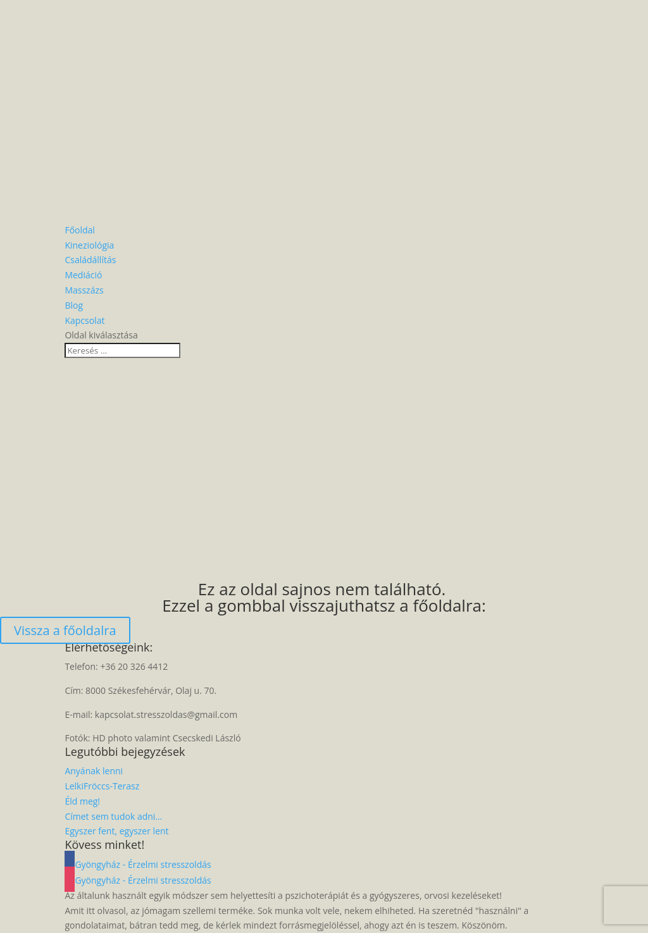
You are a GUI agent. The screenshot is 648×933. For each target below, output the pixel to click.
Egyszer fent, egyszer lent (116, 831)
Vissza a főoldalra (65, 630)
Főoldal (79, 230)
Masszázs (84, 290)
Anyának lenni (94, 771)
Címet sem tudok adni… (113, 816)
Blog (74, 305)
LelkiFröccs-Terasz (102, 786)
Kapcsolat (84, 320)
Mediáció (83, 275)
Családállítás (90, 260)
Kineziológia (89, 245)
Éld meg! (82, 801)
